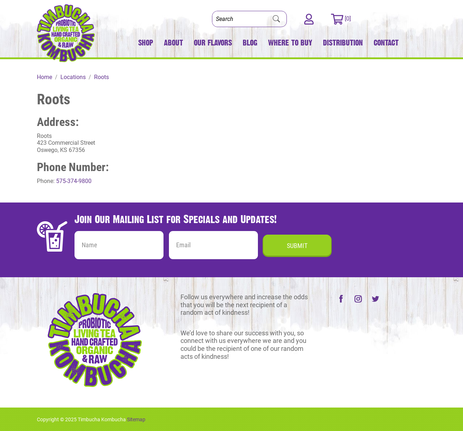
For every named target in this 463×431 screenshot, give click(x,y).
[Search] (239, 19)
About (173, 43)
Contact (386, 43)
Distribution (343, 43)
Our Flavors (213, 43)
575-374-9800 (74, 181)
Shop (145, 43)
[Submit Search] (276, 19)
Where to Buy (290, 43)
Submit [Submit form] (297, 245)
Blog (250, 43)
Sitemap (136, 419)
